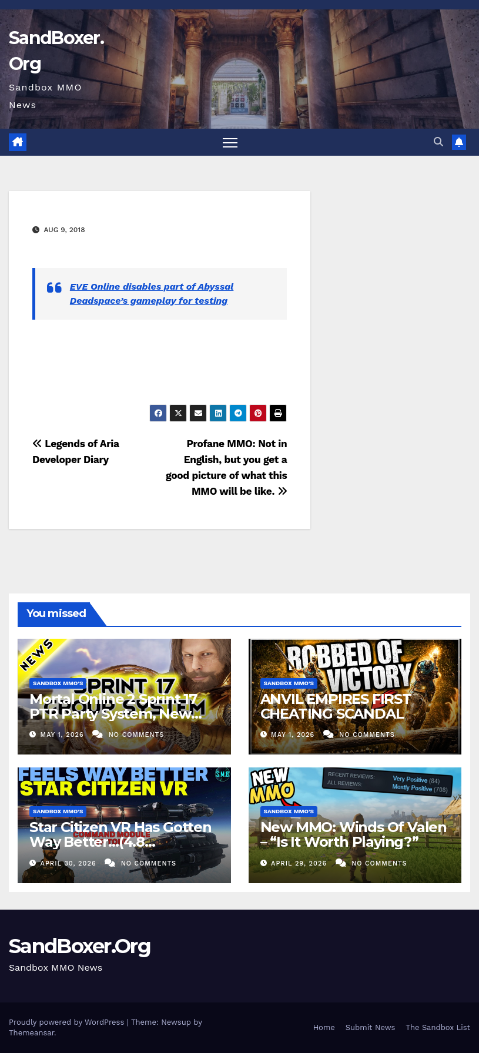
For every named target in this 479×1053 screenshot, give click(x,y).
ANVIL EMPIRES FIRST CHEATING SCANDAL (335, 706)
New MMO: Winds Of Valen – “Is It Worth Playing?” (353, 834)
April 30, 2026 (70, 863)
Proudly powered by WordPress (68, 1022)
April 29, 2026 (300, 863)
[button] (438, 141)
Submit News (371, 1027)
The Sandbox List (438, 1027)
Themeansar (31, 1032)
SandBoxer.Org (79, 946)
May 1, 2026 (64, 735)
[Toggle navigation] (230, 142)
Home (324, 1027)
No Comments (136, 735)
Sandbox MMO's (58, 683)
